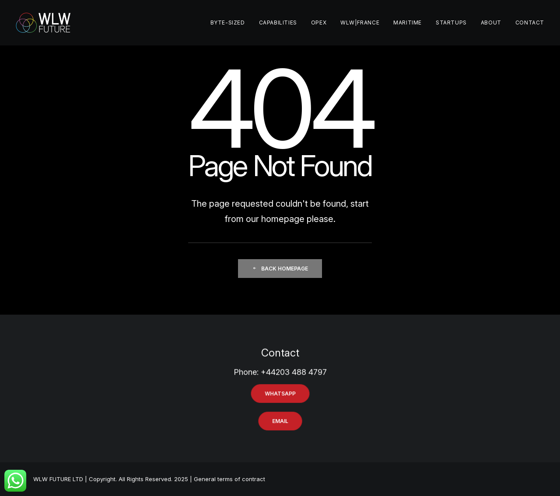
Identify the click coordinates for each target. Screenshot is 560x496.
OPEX (318, 22)
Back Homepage (280, 268)
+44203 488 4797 (294, 380)
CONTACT (529, 22)
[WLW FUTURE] (43, 23)
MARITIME (407, 22)
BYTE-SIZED (227, 22)
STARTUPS (451, 22)
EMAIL (280, 421)
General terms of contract (229, 478)
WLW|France (359, 22)
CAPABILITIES (278, 22)
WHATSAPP (280, 393)
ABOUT (491, 22)
